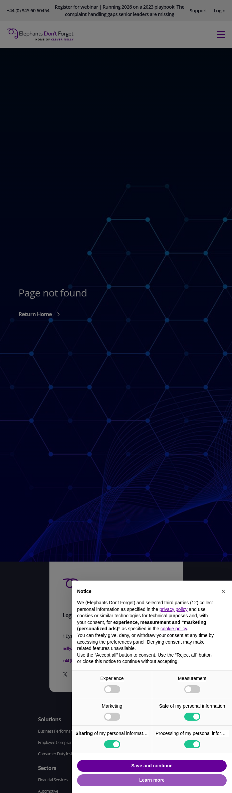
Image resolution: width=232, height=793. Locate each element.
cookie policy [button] (174, 628)
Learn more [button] (152, 780)
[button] (223, 591)
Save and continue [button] (152, 765)
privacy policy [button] (174, 609)
